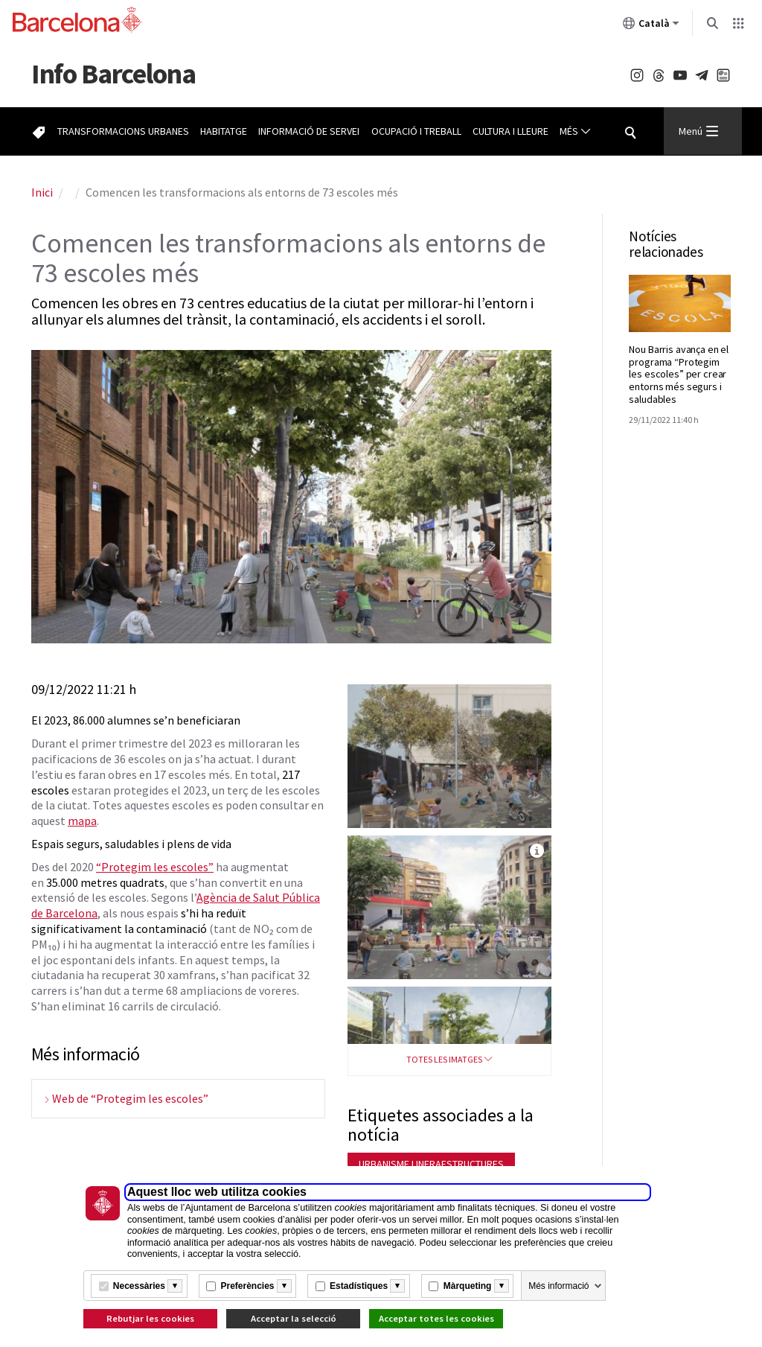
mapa (82, 820)
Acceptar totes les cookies (436, 1318)
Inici (42, 192)
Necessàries (139, 1286)
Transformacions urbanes (123, 131)
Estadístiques (359, 1286)
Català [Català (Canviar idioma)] (651, 26)
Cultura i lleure (510, 131)
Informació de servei (308, 131)
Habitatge (223, 131)
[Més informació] (174, 1286)
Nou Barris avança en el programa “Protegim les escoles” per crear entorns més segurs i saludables (679, 374)
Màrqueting (468, 1286)
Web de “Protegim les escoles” (130, 1098)
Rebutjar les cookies (150, 1318)
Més (575, 131)
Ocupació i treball (416, 131)
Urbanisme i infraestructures (431, 1164)
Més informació (558, 1286)
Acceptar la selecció (293, 1318)
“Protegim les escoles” (155, 866)
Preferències (247, 1286)
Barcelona (113, 73)
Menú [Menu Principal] (698, 131)
